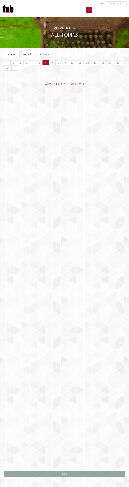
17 (8, 68)
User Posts (77, 84)
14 (102, 63)
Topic (12, 54)
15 (110, 63)
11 (80, 63)
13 (95, 63)
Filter (44, 54)
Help (101, 4)
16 (118, 63)
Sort (28, 54)
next (64, 473)
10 (72, 63)
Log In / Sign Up (116, 4)
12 (87, 63)
